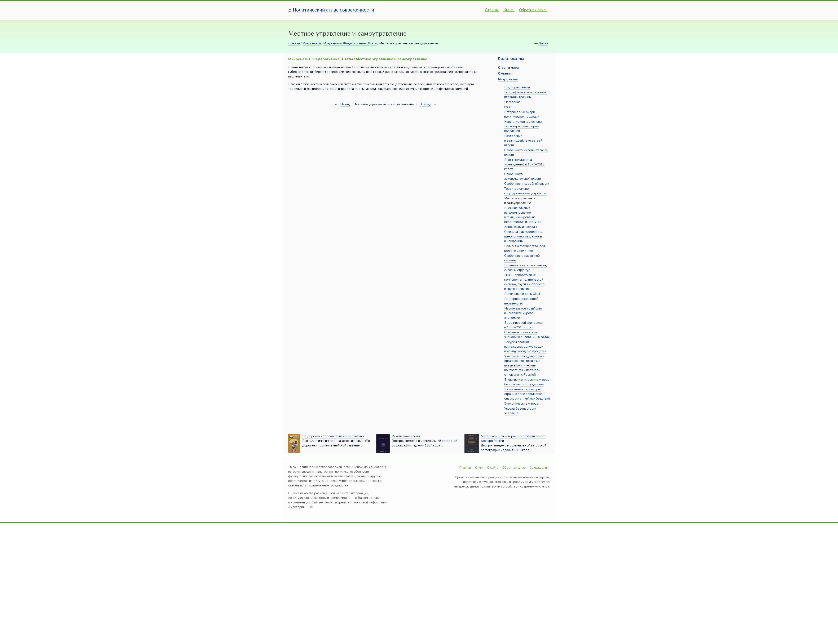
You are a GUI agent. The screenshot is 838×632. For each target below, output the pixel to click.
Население (512, 102)
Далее (543, 43)
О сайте (492, 468)
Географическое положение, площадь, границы (525, 94)
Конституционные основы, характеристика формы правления (523, 126)
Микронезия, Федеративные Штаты (350, 43)
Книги (509, 9)
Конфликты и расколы (520, 227)
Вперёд (425, 104)
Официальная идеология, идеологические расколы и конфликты (523, 236)
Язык (508, 107)
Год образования (517, 87)
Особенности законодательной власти (522, 176)
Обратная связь (533, 9)
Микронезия (311, 43)
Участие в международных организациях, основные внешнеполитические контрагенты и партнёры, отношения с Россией (524, 365)
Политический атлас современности (333, 10)
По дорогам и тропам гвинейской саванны (333, 436)
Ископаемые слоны (406, 436)
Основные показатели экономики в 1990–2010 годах (527, 334)
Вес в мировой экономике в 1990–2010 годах (523, 325)
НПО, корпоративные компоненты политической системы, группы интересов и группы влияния (524, 282)
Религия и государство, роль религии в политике (525, 248)
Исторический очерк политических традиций (521, 114)
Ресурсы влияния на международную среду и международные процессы (525, 346)
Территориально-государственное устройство (525, 191)
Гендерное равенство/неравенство (521, 301)
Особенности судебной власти (526, 184)
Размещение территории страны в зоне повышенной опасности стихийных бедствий (527, 394)
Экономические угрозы (521, 403)
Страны (492, 9)
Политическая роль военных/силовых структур (525, 267)
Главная (294, 43)
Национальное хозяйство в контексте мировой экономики (523, 313)
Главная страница (511, 59)
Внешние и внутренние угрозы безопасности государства (527, 382)
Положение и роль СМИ (522, 294)
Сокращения (539, 468)
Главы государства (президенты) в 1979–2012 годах (524, 164)
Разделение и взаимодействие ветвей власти (523, 140)
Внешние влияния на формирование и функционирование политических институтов (522, 215)
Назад (345, 104)
